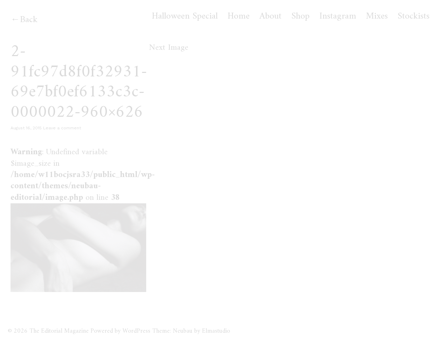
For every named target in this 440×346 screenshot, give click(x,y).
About (270, 16)
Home (239, 16)
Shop (300, 16)
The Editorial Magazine (59, 331)
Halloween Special (185, 16)
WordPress (136, 331)
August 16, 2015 (26, 127)
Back (29, 20)
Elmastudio (216, 331)
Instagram (337, 16)
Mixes (377, 16)
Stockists (413, 16)
